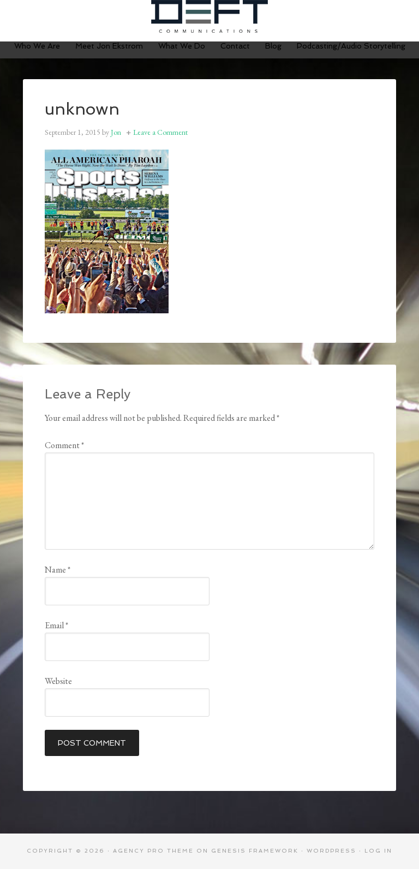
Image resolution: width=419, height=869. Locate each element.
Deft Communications (209, 16)
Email (56, 625)
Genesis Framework (254, 851)
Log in (378, 851)
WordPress (331, 851)
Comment (64, 445)
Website (58, 681)
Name (57, 569)
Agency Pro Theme (153, 851)
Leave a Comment (160, 132)
